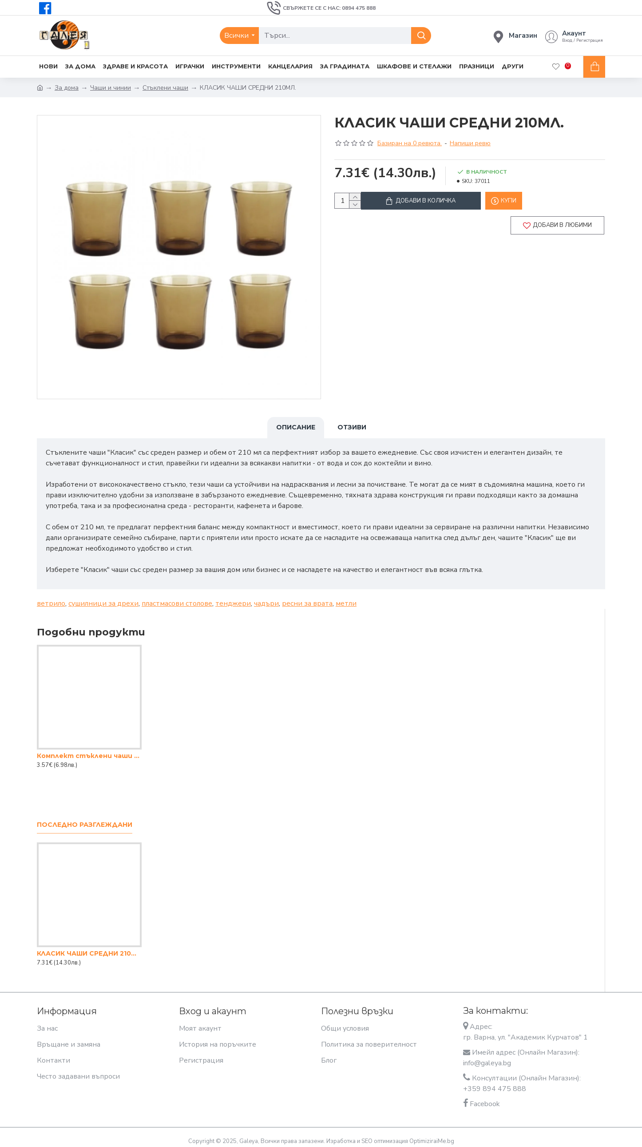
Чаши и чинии (110, 87)
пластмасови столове (177, 598)
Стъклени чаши (165, 87)
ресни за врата (307, 598)
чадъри (266, 598)
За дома (67, 87)
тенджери (233, 598)
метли (346, 598)
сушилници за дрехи (103, 598)
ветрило (51, 598)
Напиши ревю (470, 143)
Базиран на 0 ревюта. (409, 143)
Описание (295, 427)
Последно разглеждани (84, 819)
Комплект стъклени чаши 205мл (89, 750)
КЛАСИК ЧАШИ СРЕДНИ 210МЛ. (89, 948)
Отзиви (351, 427)
